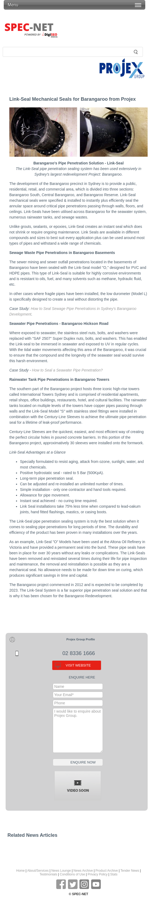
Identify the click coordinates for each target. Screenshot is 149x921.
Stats (113, 874)
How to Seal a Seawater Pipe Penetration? (67, 370)
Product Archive (106, 870)
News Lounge (61, 870)
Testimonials (48, 874)
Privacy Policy (98, 874)
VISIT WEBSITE (78, 665)
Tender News (129, 870)
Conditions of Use (72, 874)
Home (20, 870)
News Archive (83, 870)
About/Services (38, 870)
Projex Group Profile (80, 639)
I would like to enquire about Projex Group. (78, 730)
